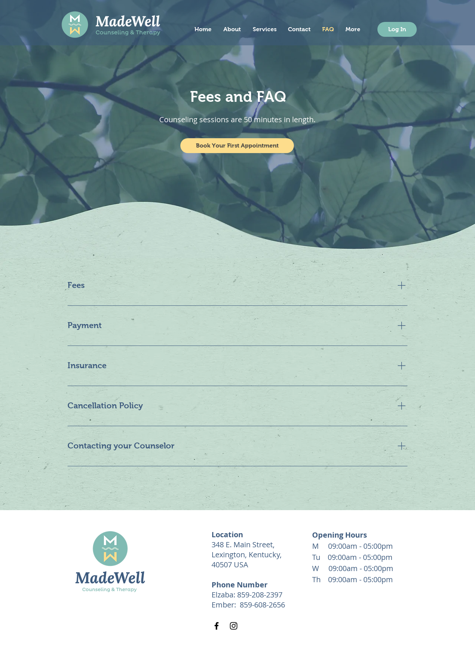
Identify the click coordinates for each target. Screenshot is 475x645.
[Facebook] (217, 626)
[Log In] (397, 29)
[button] (237, 145)
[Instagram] (234, 626)
